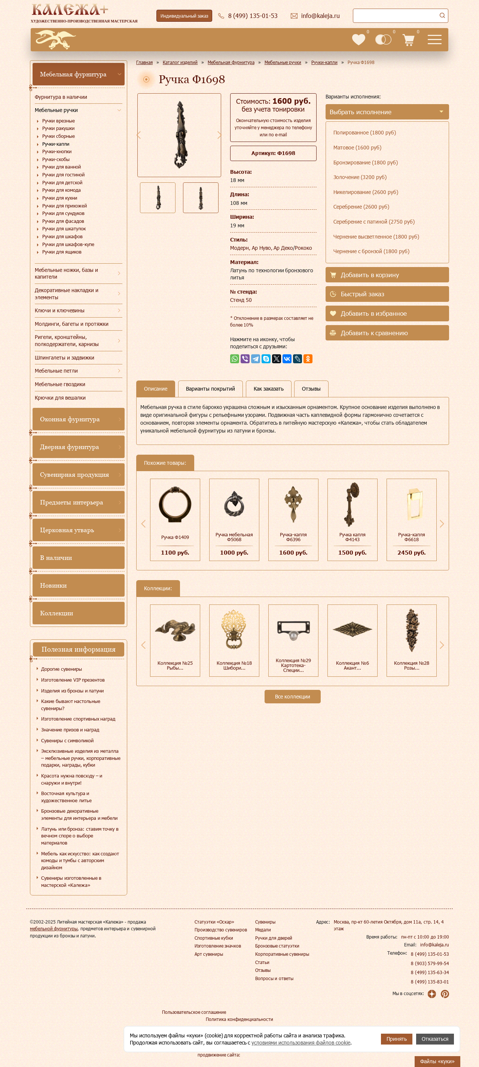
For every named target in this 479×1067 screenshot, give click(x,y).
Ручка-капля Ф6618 (411, 536)
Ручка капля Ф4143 (352, 536)
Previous (138, 135)
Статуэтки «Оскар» (214, 921)
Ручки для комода (61, 190)
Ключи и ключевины (60, 310)
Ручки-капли (55, 144)
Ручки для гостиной (63, 175)
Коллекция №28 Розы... (412, 665)
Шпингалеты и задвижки (64, 357)
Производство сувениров (221, 929)
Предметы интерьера (71, 502)
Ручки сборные (58, 136)
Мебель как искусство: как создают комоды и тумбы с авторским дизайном (80, 860)
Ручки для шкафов (62, 236)
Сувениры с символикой (67, 740)
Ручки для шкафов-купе (68, 244)
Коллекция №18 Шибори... (234, 665)
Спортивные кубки (214, 937)
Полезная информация (79, 649)
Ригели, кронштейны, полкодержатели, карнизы (67, 340)
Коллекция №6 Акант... (352, 665)
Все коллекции (292, 696)
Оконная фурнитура (70, 419)
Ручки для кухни (59, 198)
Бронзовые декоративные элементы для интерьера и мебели (79, 814)
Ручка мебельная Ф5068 (234, 536)
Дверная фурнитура (69, 447)
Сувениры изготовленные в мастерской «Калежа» (71, 881)
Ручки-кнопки (56, 151)
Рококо (303, 248)
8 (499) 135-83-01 (430, 981)
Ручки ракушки (58, 128)
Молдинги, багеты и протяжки (72, 324)
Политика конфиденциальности (239, 1019)
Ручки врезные (58, 121)
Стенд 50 (241, 300)
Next (219, 135)
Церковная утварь (67, 530)
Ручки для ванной (61, 167)
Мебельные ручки (56, 110)
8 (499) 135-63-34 (430, 972)
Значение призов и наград (70, 730)
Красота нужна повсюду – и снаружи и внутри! (71, 779)
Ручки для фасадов (63, 221)
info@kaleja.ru (434, 944)
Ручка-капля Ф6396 (293, 536)
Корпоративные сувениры (282, 954)
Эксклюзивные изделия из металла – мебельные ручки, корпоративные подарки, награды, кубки (80, 758)
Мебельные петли (56, 370)
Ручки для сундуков (63, 213)
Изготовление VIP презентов (73, 680)
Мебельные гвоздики (60, 384)
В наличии (56, 557)
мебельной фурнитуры (53, 928)
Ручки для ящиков (62, 252)
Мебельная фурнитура (73, 74)
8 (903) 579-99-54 (430, 963)
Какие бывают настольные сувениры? (70, 704)
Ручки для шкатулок (64, 228)
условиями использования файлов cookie (300, 1042)
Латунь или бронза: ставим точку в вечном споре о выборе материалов (80, 836)
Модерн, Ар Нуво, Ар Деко (261, 248)
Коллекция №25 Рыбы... (175, 665)
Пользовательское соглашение (194, 1012)
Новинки (53, 585)
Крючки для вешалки (60, 397)
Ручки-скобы (56, 159)
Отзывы (263, 970)
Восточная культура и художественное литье (66, 796)
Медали (263, 929)
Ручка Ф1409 (175, 537)
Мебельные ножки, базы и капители (66, 273)
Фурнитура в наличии (61, 97)
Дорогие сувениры (61, 669)
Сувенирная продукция (74, 474)
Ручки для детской (62, 182)
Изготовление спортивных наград (78, 719)
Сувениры (265, 921)
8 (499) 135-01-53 (430, 954)
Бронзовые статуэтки (277, 945)
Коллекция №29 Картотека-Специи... (293, 665)
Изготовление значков (218, 945)
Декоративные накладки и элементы (66, 293)
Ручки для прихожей (64, 206)
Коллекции (56, 613)
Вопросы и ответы (274, 978)
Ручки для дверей (273, 937)
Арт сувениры (209, 954)
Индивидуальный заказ (184, 15)
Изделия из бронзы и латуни (72, 691)
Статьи (262, 962)
